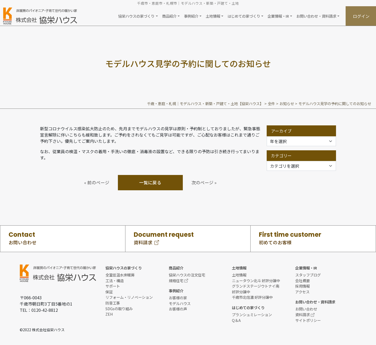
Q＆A (236, 320)
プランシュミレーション (252, 314)
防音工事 (112, 303)
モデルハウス (180, 303)
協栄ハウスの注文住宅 (187, 275)
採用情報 (302, 286)
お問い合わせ (306, 309)
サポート (112, 286)
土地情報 (239, 275)
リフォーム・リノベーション (129, 297)
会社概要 (302, 280)
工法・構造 (114, 280)
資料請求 (304, 314)
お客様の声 (178, 309)
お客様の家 (178, 297)
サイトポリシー (308, 320)
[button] (138, 16)
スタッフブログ (308, 275)
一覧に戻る (150, 182)
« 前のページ (96, 182)
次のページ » (204, 182)
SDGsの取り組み (119, 308)
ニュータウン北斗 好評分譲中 (256, 280)
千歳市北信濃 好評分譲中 (252, 297)
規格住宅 (178, 280)
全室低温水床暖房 (120, 275)
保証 (109, 291)
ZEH (109, 314)
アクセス (302, 291)
